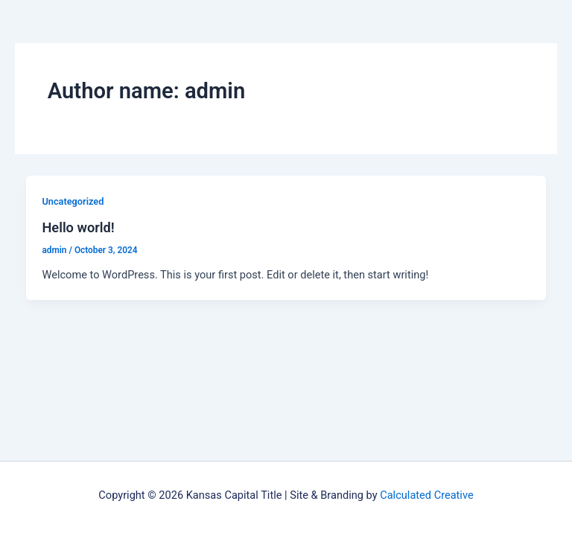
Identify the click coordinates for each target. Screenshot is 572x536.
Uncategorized (73, 201)
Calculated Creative (426, 495)
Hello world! (78, 227)
